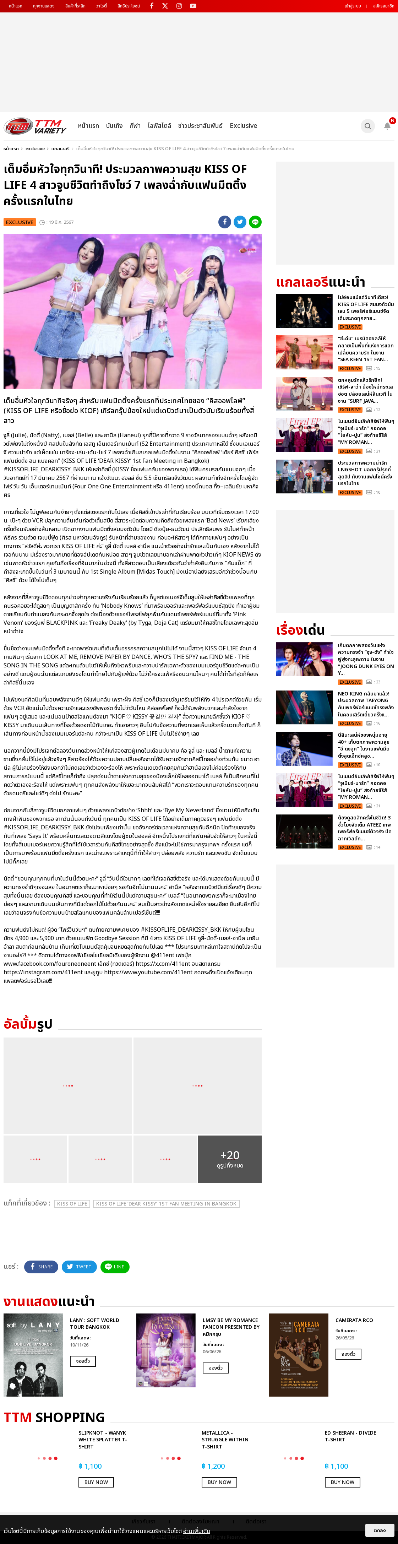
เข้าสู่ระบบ (353, 6)
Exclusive (243, 126)
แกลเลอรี (60, 149)
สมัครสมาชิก (383, 6)
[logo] (35, 126)
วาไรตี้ (101, 6)
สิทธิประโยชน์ (129, 6)
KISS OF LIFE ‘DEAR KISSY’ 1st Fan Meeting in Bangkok (166, 1204)
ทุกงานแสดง (44, 6)
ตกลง (380, 1530)
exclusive (35, 149)
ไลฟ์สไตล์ (159, 126)
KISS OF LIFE (72, 1204)
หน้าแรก (15, 6)
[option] (66, 1355)
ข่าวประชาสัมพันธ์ (200, 126)
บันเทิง (114, 126)
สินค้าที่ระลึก (75, 6)
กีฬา (135, 126)
